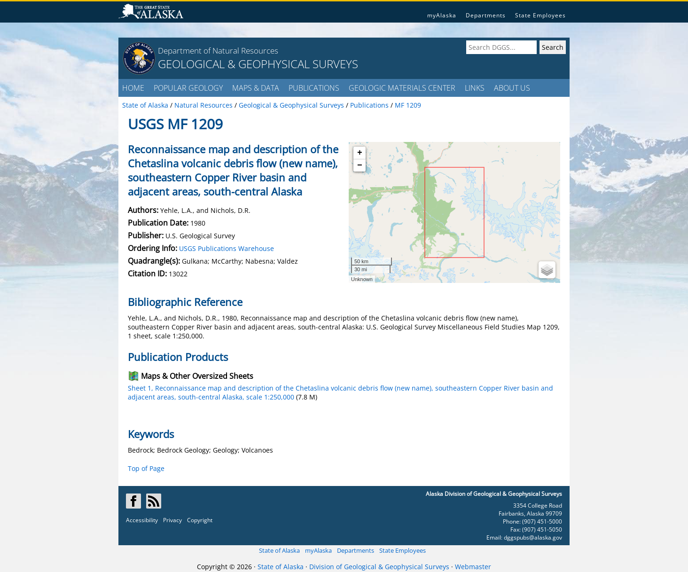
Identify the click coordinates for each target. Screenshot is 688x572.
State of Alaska (279, 550)
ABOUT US (512, 88)
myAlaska (441, 15)
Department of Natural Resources (218, 50)
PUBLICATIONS (314, 88)
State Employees (540, 15)
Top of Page (146, 468)
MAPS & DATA (255, 88)
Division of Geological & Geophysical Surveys (379, 566)
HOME (133, 88)
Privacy (172, 520)
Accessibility (142, 520)
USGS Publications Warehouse (226, 248)
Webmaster (473, 566)
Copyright (199, 520)
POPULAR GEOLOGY (188, 88)
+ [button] (359, 152)
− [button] (359, 165)
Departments (486, 15)
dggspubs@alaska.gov (533, 537)
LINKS (475, 88)
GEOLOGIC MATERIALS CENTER (402, 88)
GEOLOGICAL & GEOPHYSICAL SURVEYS (258, 63)
